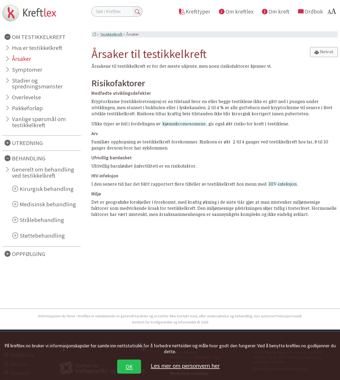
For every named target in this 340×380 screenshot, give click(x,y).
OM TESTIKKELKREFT (39, 37)
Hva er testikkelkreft (37, 48)
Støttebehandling (42, 235)
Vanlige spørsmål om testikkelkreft (39, 122)
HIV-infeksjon (283, 184)
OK (129, 366)
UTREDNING (27, 143)
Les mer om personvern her (185, 366)
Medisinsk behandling (48, 204)
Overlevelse (26, 97)
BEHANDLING (29, 158)
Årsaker (21, 58)
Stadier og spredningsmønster (37, 83)
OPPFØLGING (28, 254)
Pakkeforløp (27, 108)
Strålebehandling (42, 220)
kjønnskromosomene (184, 123)
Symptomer (27, 69)
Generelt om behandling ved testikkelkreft (43, 172)
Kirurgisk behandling (47, 189)
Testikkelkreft (111, 34)
